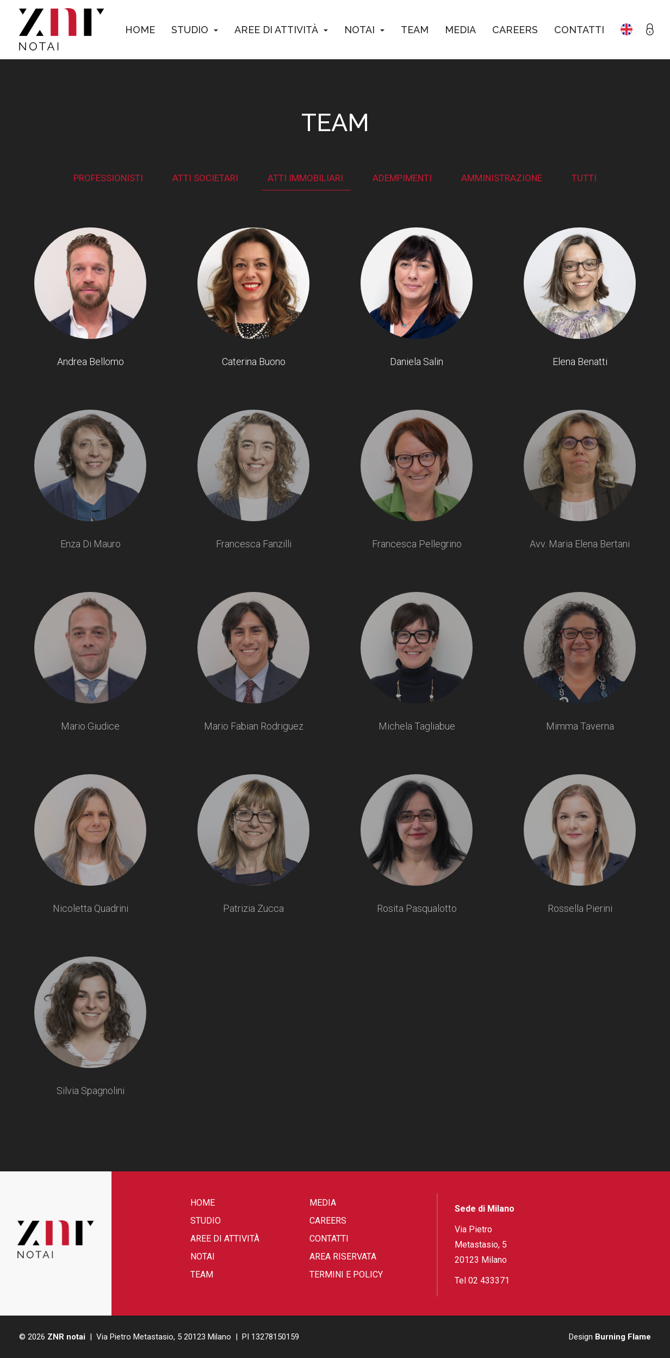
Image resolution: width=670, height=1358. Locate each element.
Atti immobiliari (306, 177)
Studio (194, 29)
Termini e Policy (346, 1274)
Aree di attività (281, 29)
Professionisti (109, 177)
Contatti (579, 29)
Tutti (584, 177)
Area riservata (342, 1256)
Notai (364, 29)
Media (460, 29)
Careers (515, 29)
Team (415, 29)
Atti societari (206, 177)
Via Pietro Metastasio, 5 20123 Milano (481, 1244)
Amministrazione (502, 177)
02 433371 (489, 1280)
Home (140, 29)
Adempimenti (403, 177)
